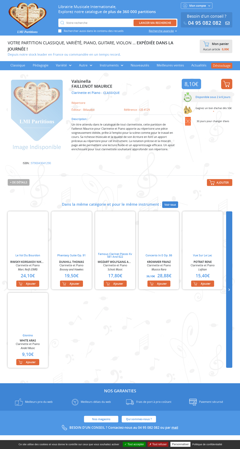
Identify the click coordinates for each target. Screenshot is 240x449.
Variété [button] (63, 65)
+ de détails (18, 182)
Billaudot (89, 110)
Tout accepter (134, 444)
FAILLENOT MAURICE (91, 86)
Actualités (198, 65)
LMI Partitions (27, 32)
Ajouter (226, 84)
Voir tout (170, 205)
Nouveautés (140, 65)
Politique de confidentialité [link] (207, 444)
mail (174, 427)
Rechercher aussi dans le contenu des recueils (94, 31)
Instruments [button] (111, 65)
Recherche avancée (161, 31)
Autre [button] (85, 65)
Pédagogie (41, 65)
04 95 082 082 (203, 23)
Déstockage (222, 65)
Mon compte (196, 6)
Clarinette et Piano (86, 92)
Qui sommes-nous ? (139, 419)
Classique (17, 65)
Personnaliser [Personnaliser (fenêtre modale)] (180, 444)
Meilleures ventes (170, 65)
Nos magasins (101, 419)
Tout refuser (158, 444)
